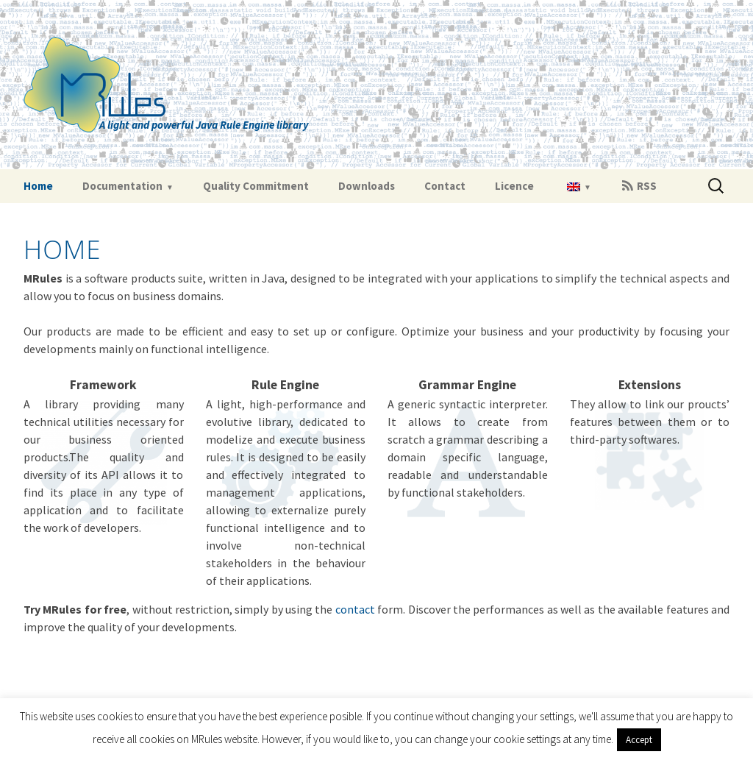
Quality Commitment (256, 186)
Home (38, 186)
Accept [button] (639, 740)
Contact (444, 186)
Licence (514, 186)
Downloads (366, 186)
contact (355, 609)
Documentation (122, 186)
